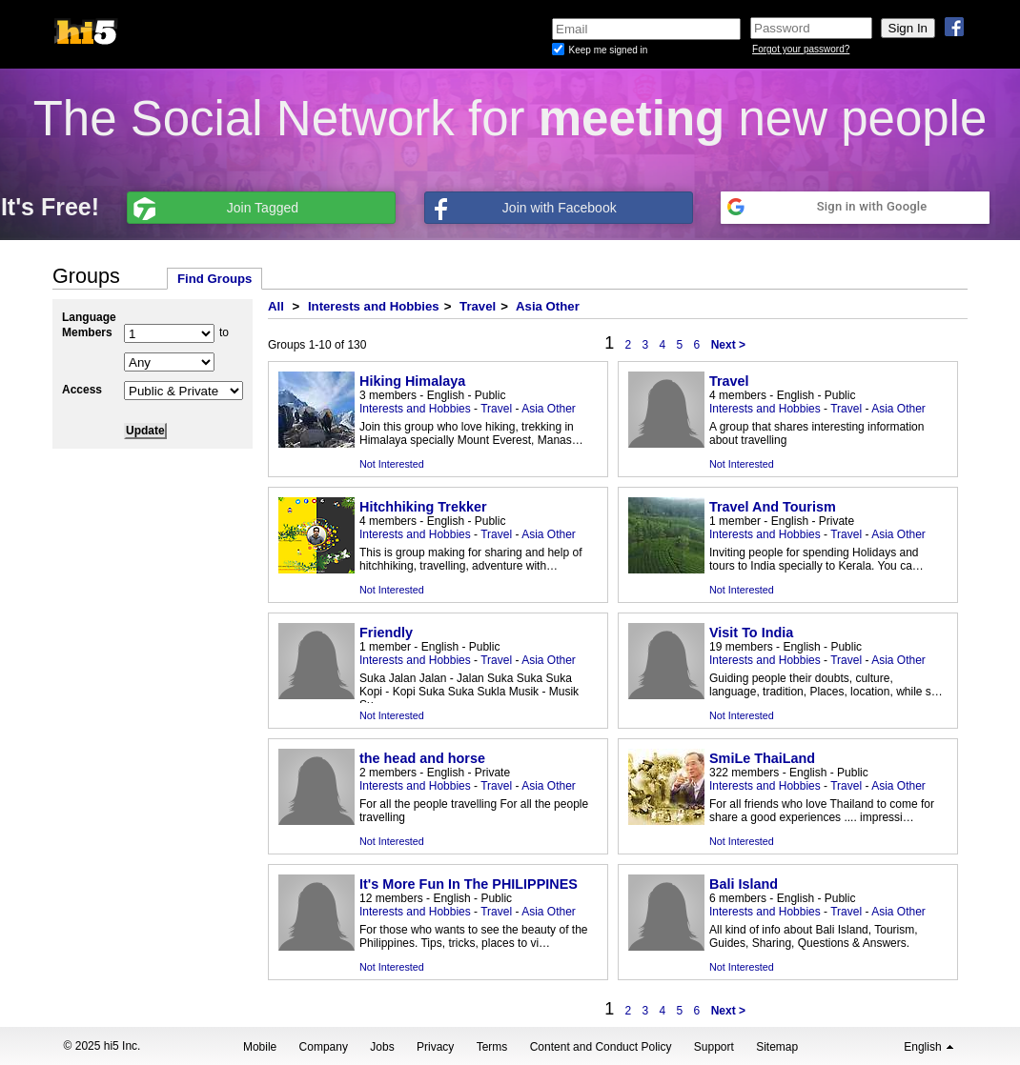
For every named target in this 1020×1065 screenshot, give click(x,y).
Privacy (435, 1047)
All (276, 306)
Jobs (382, 1047)
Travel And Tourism (772, 506)
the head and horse (422, 758)
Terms (492, 1047)
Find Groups (214, 278)
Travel (477, 306)
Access (82, 389)
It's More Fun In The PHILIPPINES (468, 884)
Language (89, 317)
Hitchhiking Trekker (423, 506)
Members (87, 332)
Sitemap (777, 1047)
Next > (728, 345)
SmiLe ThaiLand (762, 758)
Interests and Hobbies (373, 306)
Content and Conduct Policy (601, 1047)
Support (714, 1047)
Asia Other (548, 306)
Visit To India (751, 632)
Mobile (259, 1047)
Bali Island (743, 884)
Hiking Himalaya (412, 381)
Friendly (386, 632)
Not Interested (391, 464)
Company (323, 1047)
